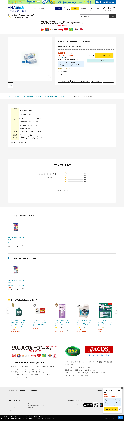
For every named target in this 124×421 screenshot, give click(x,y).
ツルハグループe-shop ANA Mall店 (21, 15)
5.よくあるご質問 (11, 407)
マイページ (92, 10)
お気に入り (103, 10)
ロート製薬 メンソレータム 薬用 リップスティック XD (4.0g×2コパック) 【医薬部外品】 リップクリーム (105, 322)
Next (116, 310)
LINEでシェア (86, 81)
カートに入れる (112, 409)
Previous (8, 310)
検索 (58, 8)
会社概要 (22, 390)
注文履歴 (109, 10)
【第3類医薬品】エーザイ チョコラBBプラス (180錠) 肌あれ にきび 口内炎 (40, 322)
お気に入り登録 (101, 60)
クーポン (98, 10)
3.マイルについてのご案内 (13, 405)
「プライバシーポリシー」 (28, 418)
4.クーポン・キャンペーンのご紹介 (36, 405)
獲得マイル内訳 (61, 57)
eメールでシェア (97, 81)
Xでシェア (76, 81)
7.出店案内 (10, 410)
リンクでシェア (109, 81)
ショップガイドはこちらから (46, 15)
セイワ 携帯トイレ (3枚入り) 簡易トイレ (16, 238)
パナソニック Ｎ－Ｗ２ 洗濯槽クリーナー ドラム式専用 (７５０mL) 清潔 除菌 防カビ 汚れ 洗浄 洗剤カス (83, 322)
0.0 (55, 174)
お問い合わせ (33, 390)
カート (113, 10)
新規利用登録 (84, 8)
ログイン (75, 8)
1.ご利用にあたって (12, 403)
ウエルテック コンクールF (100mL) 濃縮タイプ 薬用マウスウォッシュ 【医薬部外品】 (18, 322)
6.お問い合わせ (31, 407)
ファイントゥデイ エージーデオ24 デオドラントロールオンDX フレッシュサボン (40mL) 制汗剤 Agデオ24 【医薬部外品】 (62, 322)
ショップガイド (12, 390)
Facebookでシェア (65, 81)
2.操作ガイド (31, 403)
